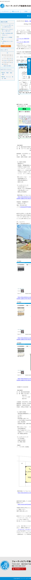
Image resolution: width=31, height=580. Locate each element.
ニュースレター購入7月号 (23, 41)
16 (5, 60)
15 (4, 60)
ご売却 (25, 12)
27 (12, 62)
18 (9, 60)
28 (2, 64)
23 (5, 62)
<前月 (4, 65)
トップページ (5, 11)
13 (12, 58)
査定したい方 (15, 11)
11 (8, 58)
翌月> (10, 65)
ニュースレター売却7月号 (23, 38)
